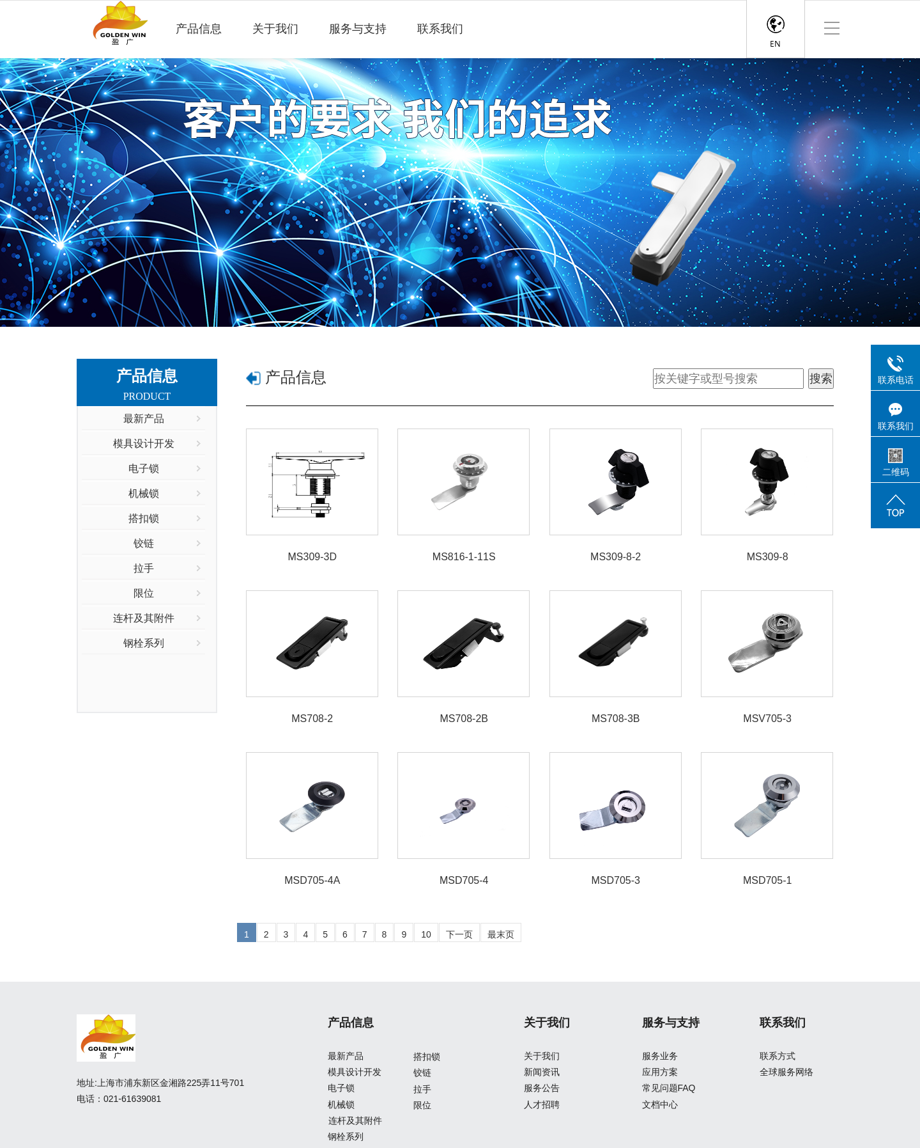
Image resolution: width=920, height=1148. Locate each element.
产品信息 (199, 28)
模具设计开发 (354, 1072)
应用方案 (660, 1072)
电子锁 (341, 1088)
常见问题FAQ (669, 1088)
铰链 (422, 1072)
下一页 (459, 934)
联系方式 (777, 1056)
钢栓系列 (346, 1136)
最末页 (500, 934)
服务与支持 (358, 28)
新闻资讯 (542, 1072)
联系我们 (440, 28)
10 (426, 934)
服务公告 (542, 1088)
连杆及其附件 (355, 1120)
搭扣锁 (426, 1056)
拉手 (422, 1089)
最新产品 (346, 1056)
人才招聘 (542, 1104)
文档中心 (660, 1104)
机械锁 (341, 1104)
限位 (422, 1105)
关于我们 (275, 28)
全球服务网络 (786, 1072)
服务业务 (660, 1056)
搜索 (820, 378)
